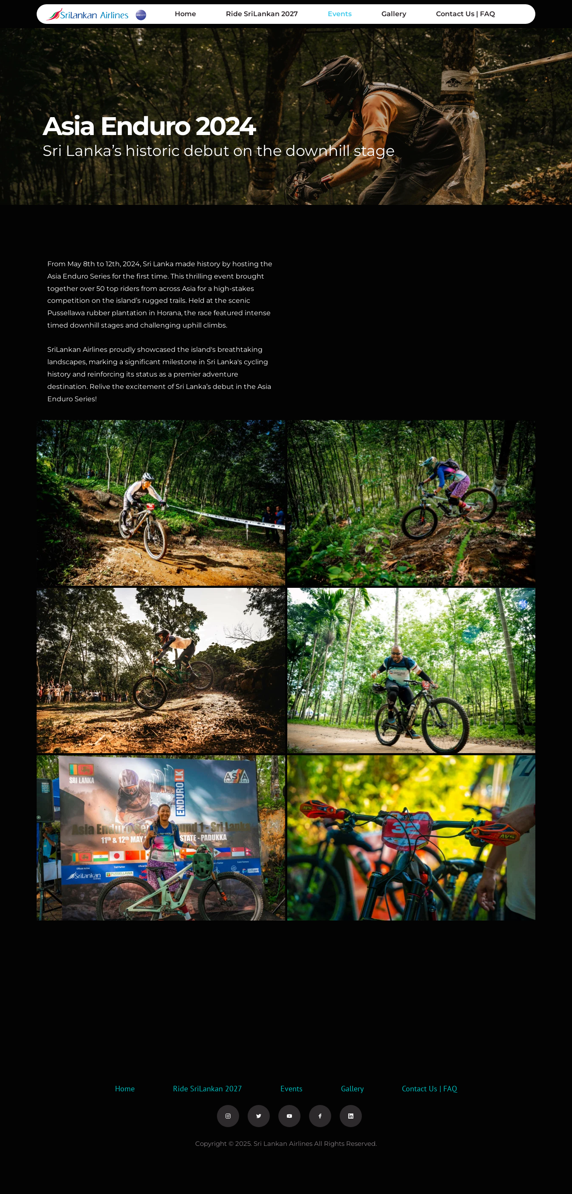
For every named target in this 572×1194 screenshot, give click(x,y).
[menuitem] (185, 14)
